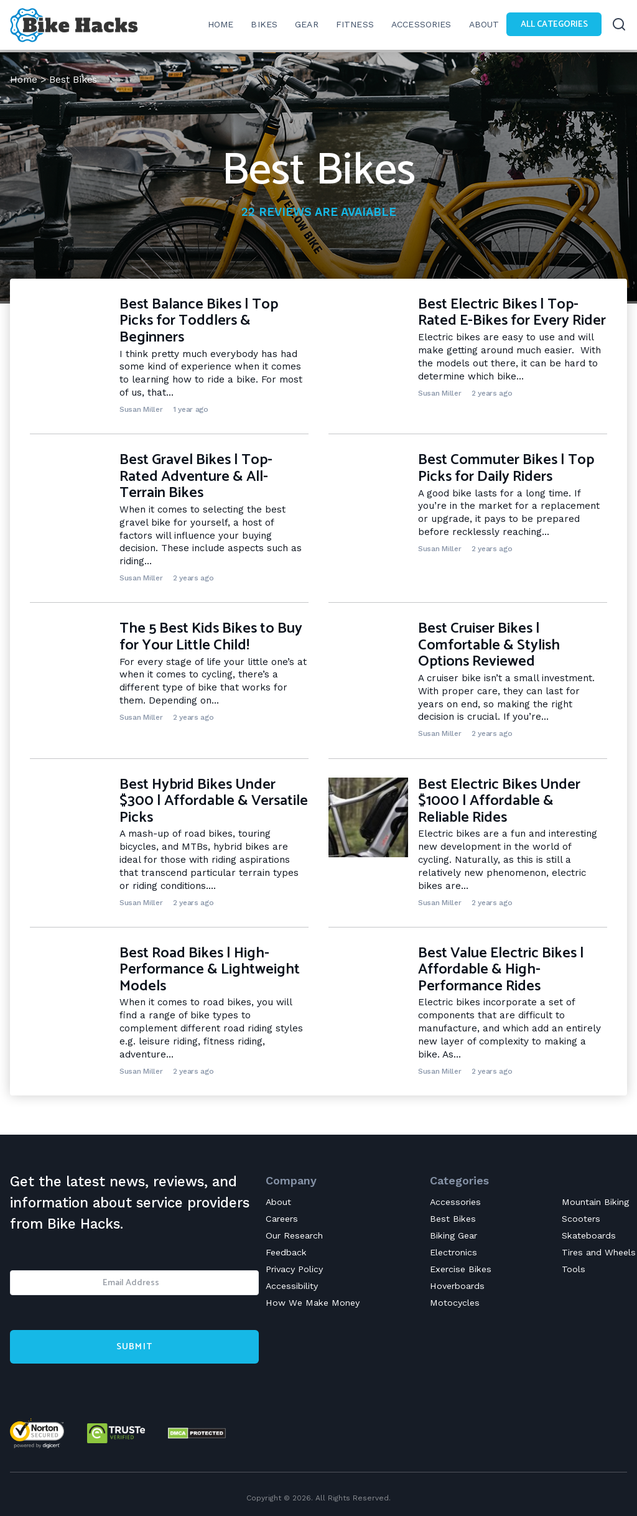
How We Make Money (315, 1305)
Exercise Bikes (460, 1271)
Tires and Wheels (596, 1253)
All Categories (551, 24)
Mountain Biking (591, 1201)
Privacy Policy (297, 1271)
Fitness (349, 25)
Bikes (257, 25)
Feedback (288, 1253)
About (479, 25)
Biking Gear (453, 1236)
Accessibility (293, 1288)
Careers (284, 1218)
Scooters (576, 1218)
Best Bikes (451, 1218)
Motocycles (453, 1305)
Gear (300, 25)
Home (24, 79)
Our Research (297, 1236)
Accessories (416, 25)
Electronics (452, 1253)
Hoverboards (457, 1288)
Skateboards (585, 1236)
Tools (568, 1271)
